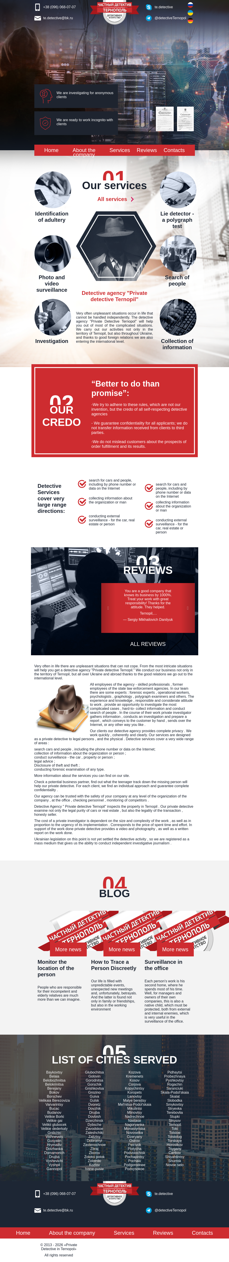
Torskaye (174, 1141)
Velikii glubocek (54, 1125)
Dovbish (94, 1116)
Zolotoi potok (94, 1157)
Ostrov (134, 1141)
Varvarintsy (54, 1104)
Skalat (174, 1096)
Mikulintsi (134, 1108)
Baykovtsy (54, 1072)
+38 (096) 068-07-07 (59, 7)
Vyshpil (54, 1165)
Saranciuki (174, 1088)
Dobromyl (94, 1141)
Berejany (54, 1088)
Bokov (54, 1092)
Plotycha (134, 1149)
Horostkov (175, 1145)
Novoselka (134, 1133)
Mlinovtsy (134, 1112)
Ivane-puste (94, 1169)
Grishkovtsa (94, 1088)
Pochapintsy (134, 1157)
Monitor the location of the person (56, 968)
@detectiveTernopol (168, 18)
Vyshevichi (54, 1161)
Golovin (94, 1076)
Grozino (94, 1092)
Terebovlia (175, 1112)
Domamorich (54, 1153)
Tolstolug (175, 1137)
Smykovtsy (174, 1104)
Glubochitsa (94, 1072)
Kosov (134, 1080)
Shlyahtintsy (174, 1157)
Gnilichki (54, 1133)
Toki (174, 1129)
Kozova (134, 1072)
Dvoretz (94, 1104)
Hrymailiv (54, 1145)
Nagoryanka (134, 1125)
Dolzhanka (54, 1149)
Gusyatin (54, 1141)
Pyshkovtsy (175, 1080)
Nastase (134, 1120)
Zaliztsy (94, 1137)
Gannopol (54, 1169)
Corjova (134, 1084)
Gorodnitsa (94, 1080)
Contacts (174, 150)
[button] (108, 608)
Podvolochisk (134, 1153)
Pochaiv (134, 1161)
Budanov (54, 1112)
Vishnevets (54, 1137)
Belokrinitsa (54, 1084)
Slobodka (174, 1100)
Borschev (54, 1096)
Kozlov (94, 1165)
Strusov (175, 1120)
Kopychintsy (134, 1088)
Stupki (174, 1116)
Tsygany (174, 1149)
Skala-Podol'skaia (175, 1092)
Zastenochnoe (94, 1145)
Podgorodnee (134, 1165)
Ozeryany (134, 1137)
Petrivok (134, 1145)
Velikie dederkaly (54, 1129)
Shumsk (174, 1161)
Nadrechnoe (134, 1116)
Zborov (94, 1153)
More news (68, 949)
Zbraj (94, 1149)
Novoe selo (175, 1165)
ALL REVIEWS (148, 644)
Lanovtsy (134, 1096)
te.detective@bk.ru (58, 18)
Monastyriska (134, 1129)
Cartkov (175, 1153)
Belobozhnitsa (54, 1080)
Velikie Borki (54, 1116)
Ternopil (174, 1125)
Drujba (54, 1157)
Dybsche (94, 1125)
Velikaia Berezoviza (54, 1100)
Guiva (94, 1096)
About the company (83, 152)
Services (119, 150)
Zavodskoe (94, 1129)
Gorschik (94, 1084)
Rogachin (174, 1084)
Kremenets (134, 1076)
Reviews (147, 150)
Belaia (54, 1076)
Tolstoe (174, 1133)
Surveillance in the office (163, 965)
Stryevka (175, 1108)
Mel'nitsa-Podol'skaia (134, 1104)
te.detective (164, 7)
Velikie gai (54, 1120)
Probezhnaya (174, 1076)
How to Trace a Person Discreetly (113, 965)
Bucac (54, 1108)
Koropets (134, 1092)
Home (51, 150)
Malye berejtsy (134, 1100)
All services (112, 199)
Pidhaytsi (174, 1072)
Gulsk (94, 1100)
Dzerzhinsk (94, 1120)
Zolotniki (94, 1161)
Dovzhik (94, 1108)
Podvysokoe (134, 1169)
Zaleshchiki (94, 1133)
